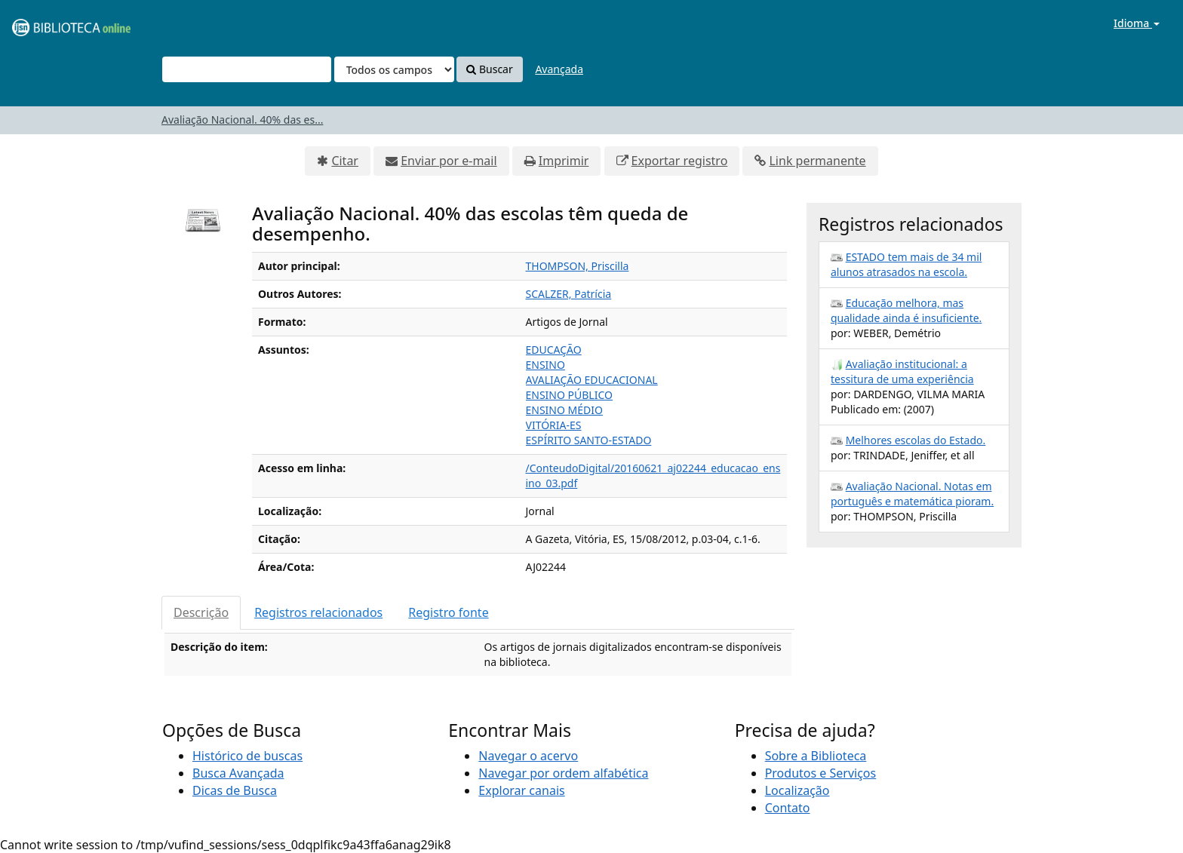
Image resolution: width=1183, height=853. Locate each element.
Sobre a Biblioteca (816, 755)
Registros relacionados (318, 612)
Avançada (559, 69)
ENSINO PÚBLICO (569, 395)
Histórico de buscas (247, 755)
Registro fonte (448, 612)
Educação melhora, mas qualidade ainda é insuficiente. (906, 310)
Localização (797, 790)
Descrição (201, 612)
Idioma (1137, 23)
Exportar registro (679, 160)
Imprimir (564, 160)
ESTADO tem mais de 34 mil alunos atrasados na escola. (906, 264)
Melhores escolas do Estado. (916, 440)
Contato (787, 807)
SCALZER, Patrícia (569, 294)
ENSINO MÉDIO (564, 410)
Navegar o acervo (528, 755)
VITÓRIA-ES (554, 425)
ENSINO (545, 364)
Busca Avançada (238, 773)
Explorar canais (521, 790)
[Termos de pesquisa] (246, 69)
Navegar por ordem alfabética (563, 773)
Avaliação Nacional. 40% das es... (242, 119)
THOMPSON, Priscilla (577, 266)
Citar (344, 160)
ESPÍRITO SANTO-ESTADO (589, 440)
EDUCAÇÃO (554, 349)
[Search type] (394, 69)
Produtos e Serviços (821, 773)
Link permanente (817, 160)
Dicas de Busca (234, 790)
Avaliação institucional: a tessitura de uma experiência (902, 371)
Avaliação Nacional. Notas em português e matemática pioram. (912, 493)
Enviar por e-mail (448, 160)
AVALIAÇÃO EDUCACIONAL (592, 380)
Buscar (489, 69)
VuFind (48, 23)
